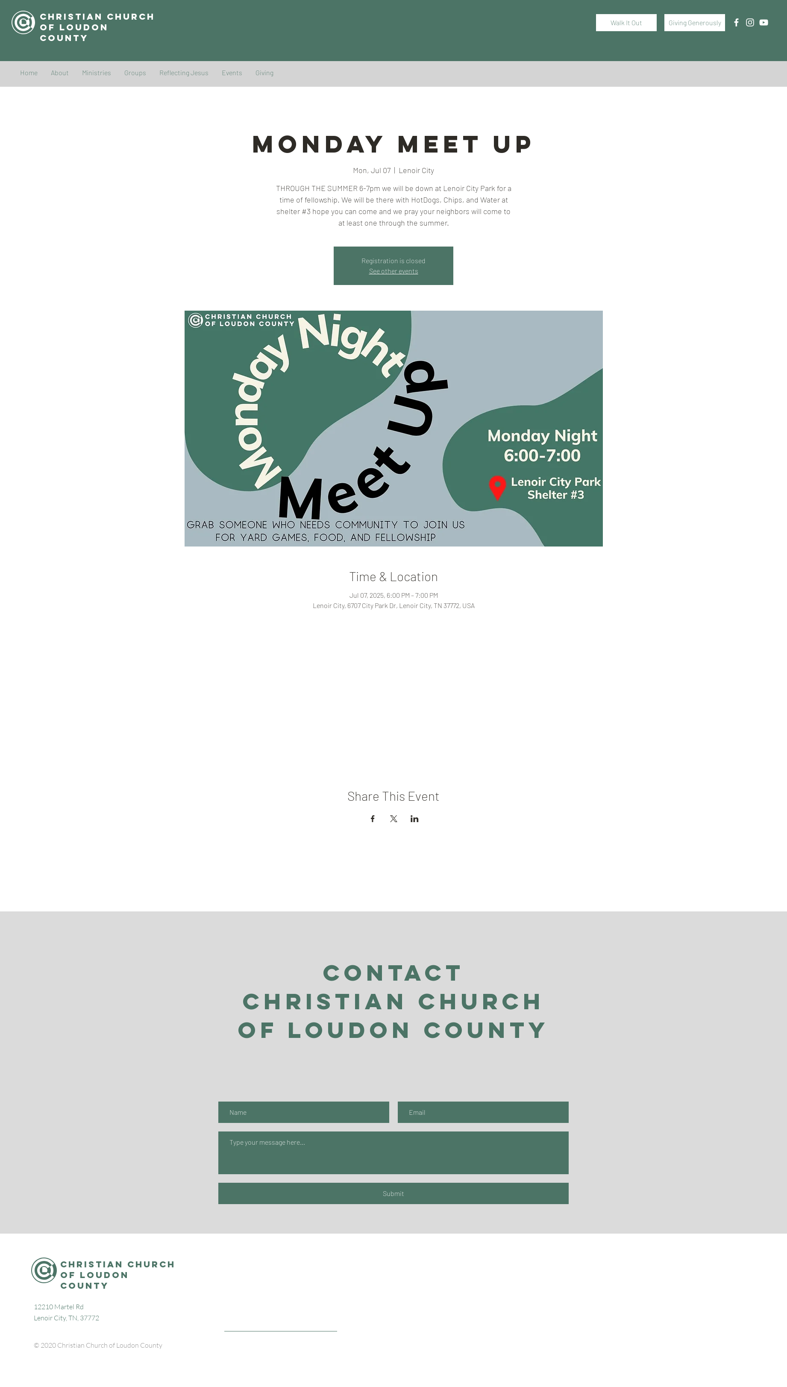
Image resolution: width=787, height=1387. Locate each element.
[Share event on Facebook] (373, 818)
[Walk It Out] (626, 22)
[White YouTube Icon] (763, 22)
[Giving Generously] (694, 22)
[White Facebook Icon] (736, 22)
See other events (393, 271)
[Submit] (393, 1193)
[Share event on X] (394, 818)
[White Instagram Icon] (750, 22)
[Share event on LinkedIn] (415, 818)
